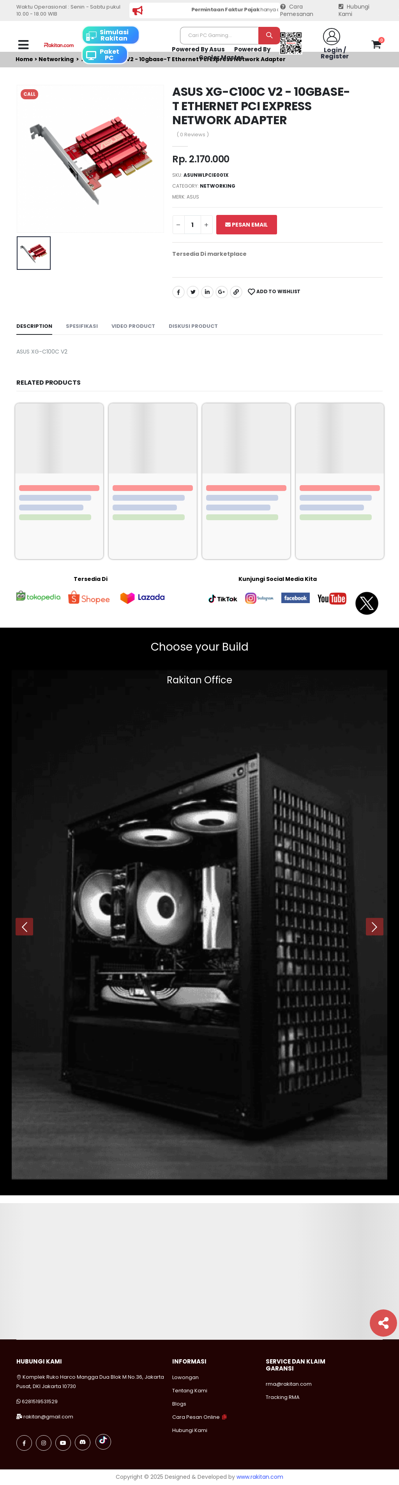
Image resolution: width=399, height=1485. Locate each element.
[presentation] (24, 927)
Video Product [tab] (133, 326)
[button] (376, 46)
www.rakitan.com (260, 1477)
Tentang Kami (189, 1390)
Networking (217, 186)
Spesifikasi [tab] (82, 326)
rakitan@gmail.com (48, 1416)
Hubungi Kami (354, 10)
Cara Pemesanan (297, 10)
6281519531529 (40, 1401)
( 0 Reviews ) (193, 134)
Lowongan (185, 1377)
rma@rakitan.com (289, 1384)
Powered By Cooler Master (234, 53)
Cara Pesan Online (196, 1417)
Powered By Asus (198, 49)
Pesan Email (246, 225)
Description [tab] (34, 326)
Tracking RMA (283, 1397)
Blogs (179, 1404)
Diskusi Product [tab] (193, 326)
